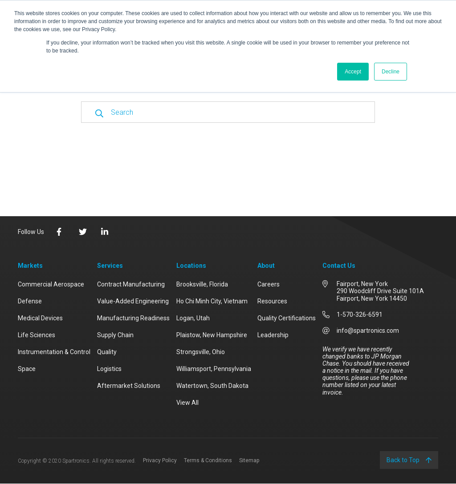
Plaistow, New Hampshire (211, 335)
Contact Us (338, 265)
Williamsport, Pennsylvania (213, 368)
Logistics (109, 368)
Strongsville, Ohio (200, 351)
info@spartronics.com (368, 330)
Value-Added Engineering (133, 301)
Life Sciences (36, 335)
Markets (30, 265)
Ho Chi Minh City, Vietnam (212, 301)
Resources (272, 301)
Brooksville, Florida (202, 284)
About (266, 265)
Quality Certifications (286, 318)
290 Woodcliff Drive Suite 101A (380, 290)
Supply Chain (115, 335)
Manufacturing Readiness (133, 318)
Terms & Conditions (208, 460)
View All (187, 402)
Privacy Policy (160, 460)
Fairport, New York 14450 (372, 298)
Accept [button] (353, 72)
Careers (268, 284)
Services (110, 265)
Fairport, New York (362, 283)
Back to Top (409, 460)
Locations (191, 265)
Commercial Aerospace (51, 284)
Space (27, 368)
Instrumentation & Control (54, 351)
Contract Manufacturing (131, 284)
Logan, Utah (193, 318)
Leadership (273, 335)
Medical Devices (40, 318)
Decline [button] (390, 72)
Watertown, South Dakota (212, 385)
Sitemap (249, 460)
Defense (30, 301)
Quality (107, 351)
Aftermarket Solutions (128, 385)
